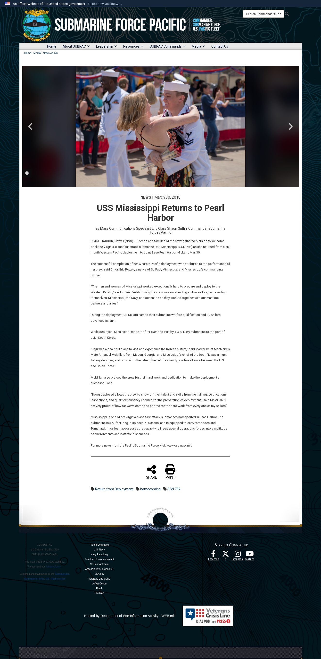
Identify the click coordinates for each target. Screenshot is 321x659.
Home (51, 46)
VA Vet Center (99, 583)
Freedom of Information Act (99, 559)
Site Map (99, 593)
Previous (31, 126)
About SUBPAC (76, 46)
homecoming (150, 489)
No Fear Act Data (99, 564)
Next (290, 126)
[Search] (263, 14)
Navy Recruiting (99, 554)
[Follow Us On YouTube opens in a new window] (250, 555)
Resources (133, 46)
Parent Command (99, 544)
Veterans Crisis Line (99, 578)
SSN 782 (174, 489)
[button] (105, 3)
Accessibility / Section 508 (99, 569)
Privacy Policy (53, 566)
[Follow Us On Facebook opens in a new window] (213, 555)
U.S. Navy (99, 549)
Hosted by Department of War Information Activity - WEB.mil (129, 616)
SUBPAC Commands (167, 46)
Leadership (106, 46)
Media (198, 46)
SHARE (151, 471)
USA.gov (99, 574)
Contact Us (219, 46)
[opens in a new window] (237, 555)
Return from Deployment (114, 489)
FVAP (99, 588)
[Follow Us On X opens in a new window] (225, 555)
